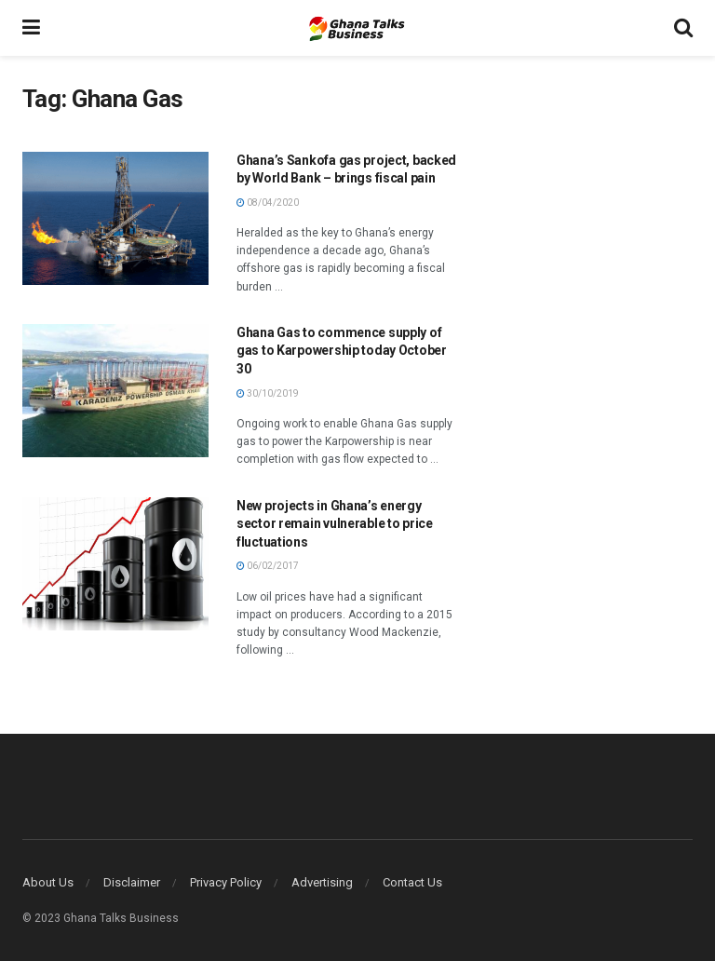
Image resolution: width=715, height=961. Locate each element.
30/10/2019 (267, 393)
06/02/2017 (267, 566)
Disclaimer (131, 882)
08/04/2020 (267, 202)
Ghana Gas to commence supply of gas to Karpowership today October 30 (341, 350)
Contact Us (412, 882)
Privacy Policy (226, 882)
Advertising (322, 882)
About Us (48, 882)
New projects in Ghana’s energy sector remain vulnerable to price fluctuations (334, 523)
